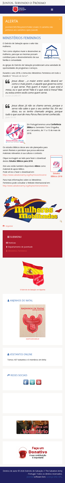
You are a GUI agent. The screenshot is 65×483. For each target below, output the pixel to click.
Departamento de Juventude (19, 247)
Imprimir (8, 226)
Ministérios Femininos (16, 251)
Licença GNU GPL (54, 476)
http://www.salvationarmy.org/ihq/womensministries (25, 185)
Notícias (11, 242)
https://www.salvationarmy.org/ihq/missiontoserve (25, 175)
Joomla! (30, 476)
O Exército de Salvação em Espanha (32, 290)
